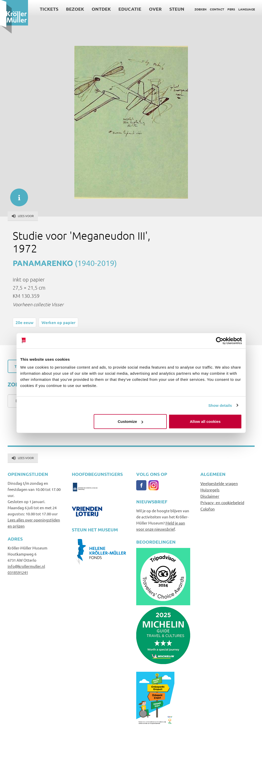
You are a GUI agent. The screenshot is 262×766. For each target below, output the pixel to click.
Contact (217, 9)
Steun (176, 9)
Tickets (49, 9)
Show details (220, 405)
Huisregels (209, 489)
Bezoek (75, 9)
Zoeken (200, 9)
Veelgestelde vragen (219, 483)
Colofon (207, 508)
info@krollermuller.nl (26, 566)
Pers (231, 9)
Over (155, 9)
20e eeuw (24, 322)
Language (246, 9)
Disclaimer (209, 496)
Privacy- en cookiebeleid (222, 502)
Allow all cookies (205, 421)
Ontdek (101, 9)
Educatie (129, 9)
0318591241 (18, 572)
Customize (130, 421)
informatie (16, 195)
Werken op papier (58, 322)
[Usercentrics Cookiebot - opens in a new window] (219, 340)
